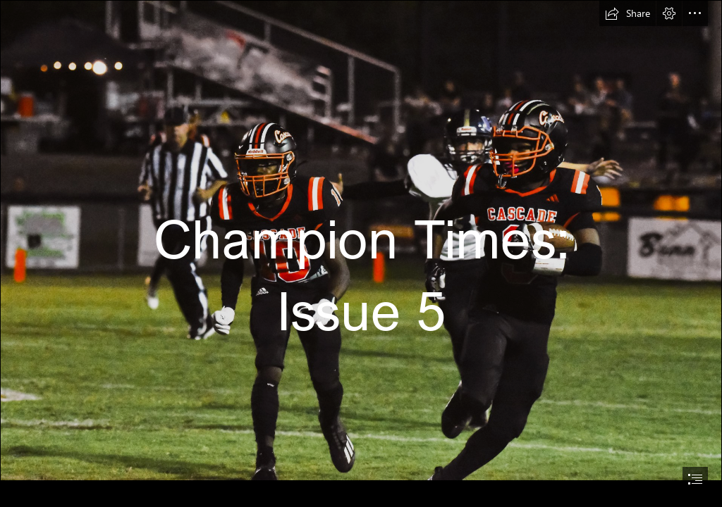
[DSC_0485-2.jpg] (361, 240)
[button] (627, 13)
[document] (361, 253)
